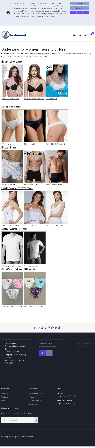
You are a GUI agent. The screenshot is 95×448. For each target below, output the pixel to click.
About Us (4, 393)
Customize (79, 8)
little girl (30, 269)
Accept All (79, 12)
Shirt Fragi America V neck (11, 266)
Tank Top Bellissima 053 (54, 225)
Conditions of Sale (35, 400)
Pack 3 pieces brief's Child (33, 306)
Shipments (33, 404)
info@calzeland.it (27, 437)
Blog (3, 400)
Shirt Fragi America (31, 266)
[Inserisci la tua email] (17, 420)
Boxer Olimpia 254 (8, 184)
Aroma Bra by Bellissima (10, 99)
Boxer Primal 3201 (30, 184)
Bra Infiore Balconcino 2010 (34, 99)
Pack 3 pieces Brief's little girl (12, 306)
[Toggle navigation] (74, 34)
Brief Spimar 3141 (30, 144)
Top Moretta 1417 (30, 225)
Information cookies (36, 393)
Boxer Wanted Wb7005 (54, 184)
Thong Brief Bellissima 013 (55, 144)
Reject (79, 3)
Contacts (4, 397)
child (14, 269)
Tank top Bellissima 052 (10, 225)
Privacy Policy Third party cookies (43, 16)
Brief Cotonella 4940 (9, 144)
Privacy (31, 397)
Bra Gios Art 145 (51, 99)
